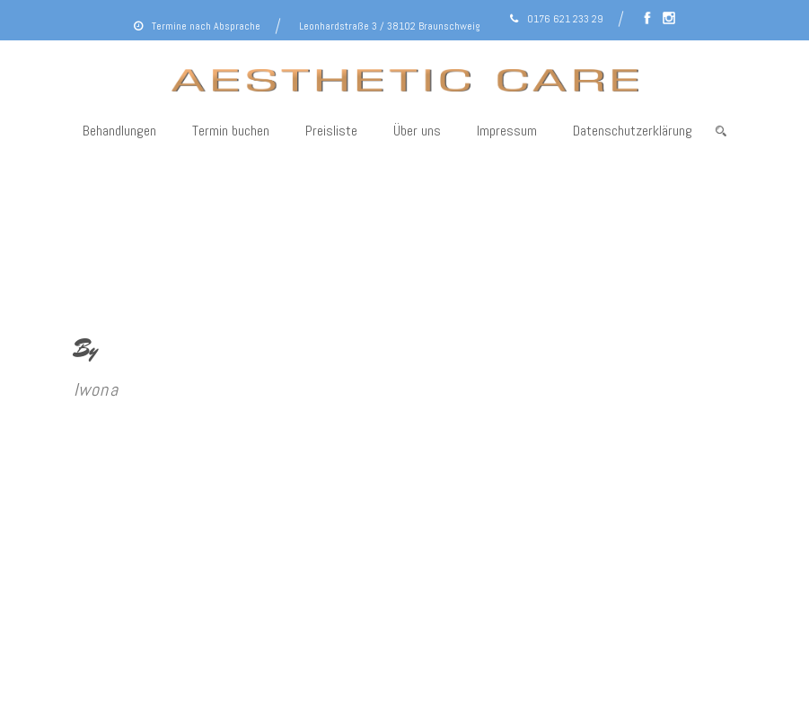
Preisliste (331, 130)
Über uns (417, 130)
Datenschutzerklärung (632, 130)
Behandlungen (119, 130)
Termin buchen (230, 130)
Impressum (507, 130)
